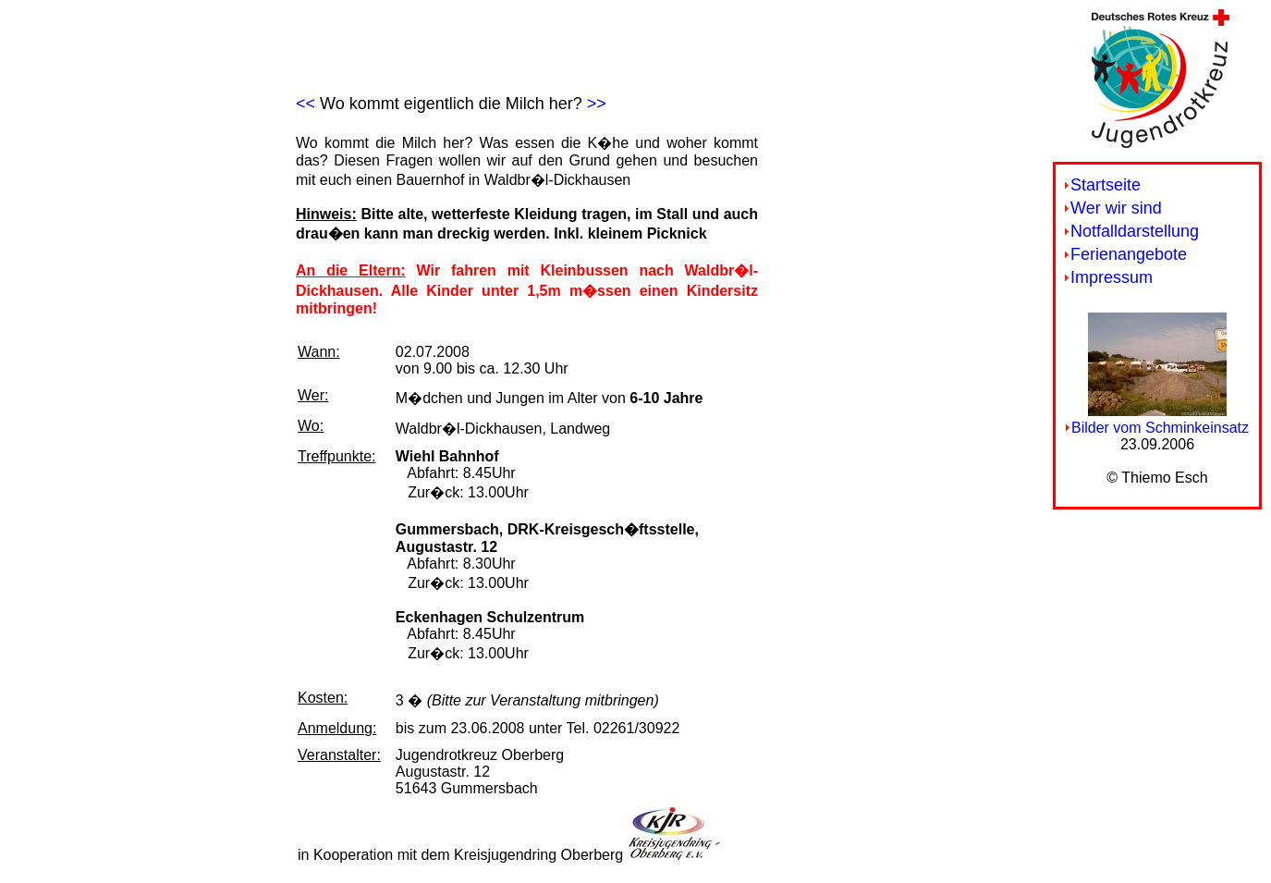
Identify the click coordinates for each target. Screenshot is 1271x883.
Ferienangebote (1128, 254)
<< (305, 103)
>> (596, 103)
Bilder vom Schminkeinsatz (1160, 427)
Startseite (1105, 185)
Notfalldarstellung (1134, 231)
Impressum (1111, 277)
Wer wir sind (1116, 208)
